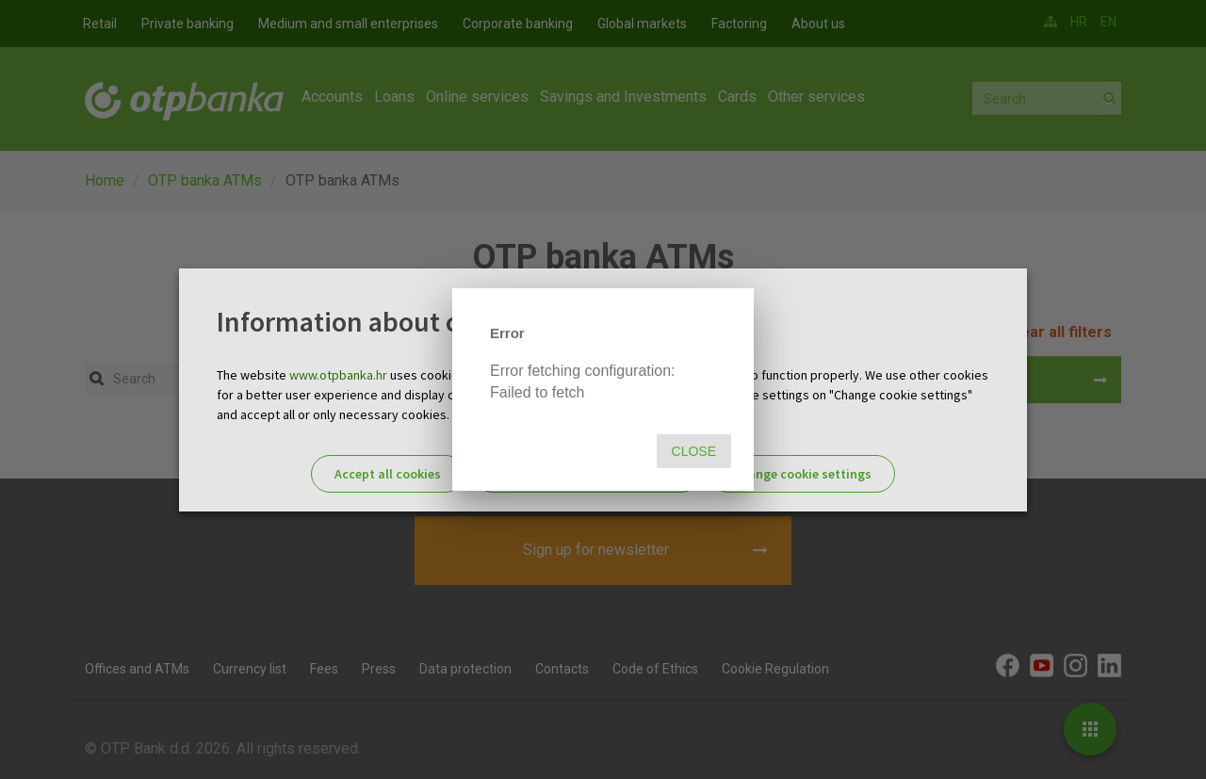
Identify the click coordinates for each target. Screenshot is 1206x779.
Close (694, 451)
